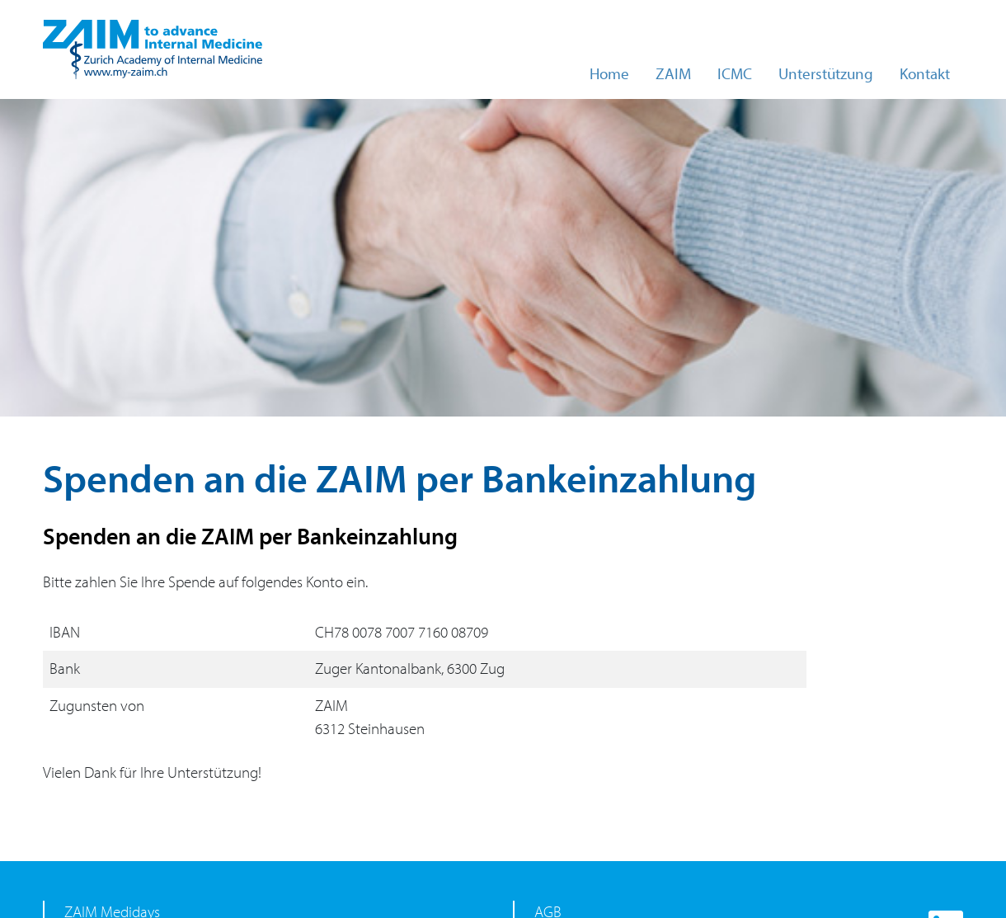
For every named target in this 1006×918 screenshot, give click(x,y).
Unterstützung (825, 74)
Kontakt (925, 74)
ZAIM (673, 74)
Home (609, 74)
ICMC (734, 74)
